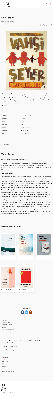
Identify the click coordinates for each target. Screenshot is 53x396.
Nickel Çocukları (22, 289)
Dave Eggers (7, 21)
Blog (3, 368)
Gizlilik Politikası (6, 326)
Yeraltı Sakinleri (40, 256)
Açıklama (6, 144)
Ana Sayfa (4, 359)
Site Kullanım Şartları (7, 324)
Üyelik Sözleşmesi (6, 327)
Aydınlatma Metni (6, 322)
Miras (2, 256)
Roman (23, 118)
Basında (4, 366)
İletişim (3, 369)
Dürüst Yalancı (22, 256)
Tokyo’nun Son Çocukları (6, 289)
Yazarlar (4, 364)
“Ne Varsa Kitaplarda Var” (8, 371)
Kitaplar (4, 363)
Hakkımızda (5, 361)
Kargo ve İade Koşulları (7, 331)
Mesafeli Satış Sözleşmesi (8, 329)
